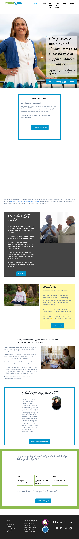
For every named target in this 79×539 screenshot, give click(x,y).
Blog (64, 4)
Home (36, 4)
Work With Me (50, 6)
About (44, 4)
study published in (25, 201)
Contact (71, 4)
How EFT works (57, 6)
